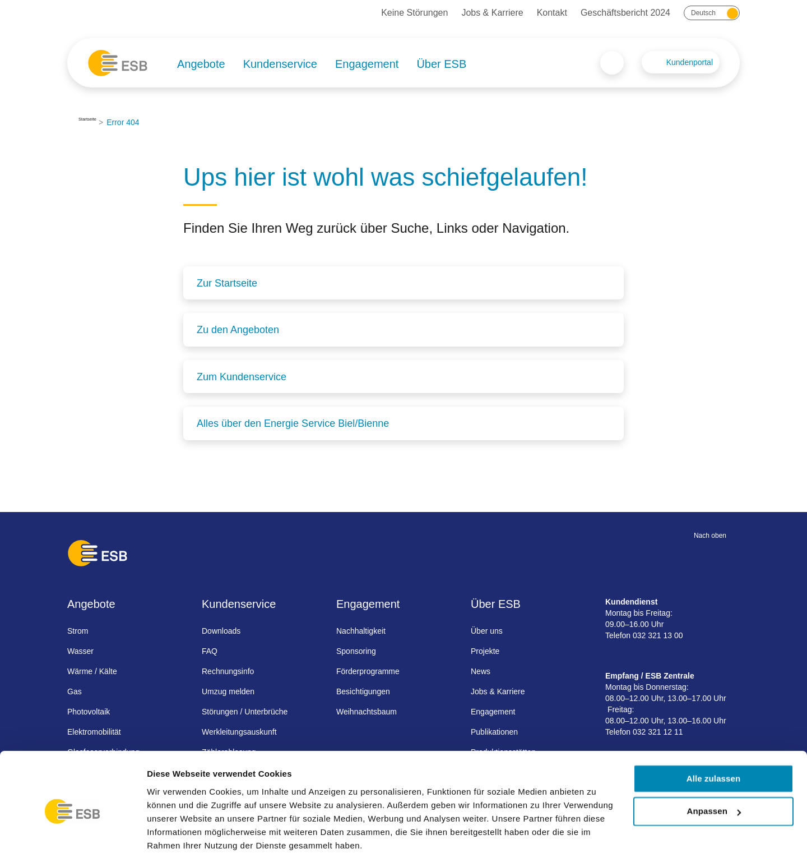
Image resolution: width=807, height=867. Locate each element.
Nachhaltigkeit (361, 629)
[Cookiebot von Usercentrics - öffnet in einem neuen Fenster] (73, 845)
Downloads (221, 629)
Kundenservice (280, 64)
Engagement (366, 64)
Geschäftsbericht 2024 (625, 12)
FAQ (209, 649)
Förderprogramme (368, 670)
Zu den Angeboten (238, 329)
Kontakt (552, 12)
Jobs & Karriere (492, 12)
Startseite (95, 122)
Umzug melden (228, 690)
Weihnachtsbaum (366, 710)
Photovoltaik (88, 710)
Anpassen (714, 780)
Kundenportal (689, 62)
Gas (74, 690)
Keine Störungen (414, 12)
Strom (77, 629)
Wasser (80, 649)
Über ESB (441, 64)
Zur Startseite (227, 283)
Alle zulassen (713, 747)
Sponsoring (356, 649)
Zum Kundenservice (241, 376)
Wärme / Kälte (92, 670)
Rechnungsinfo (228, 670)
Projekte (485, 649)
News (480, 670)
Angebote (201, 64)
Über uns (487, 629)
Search (612, 63)
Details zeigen (175, 845)
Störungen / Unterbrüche (244, 710)
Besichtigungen (363, 690)
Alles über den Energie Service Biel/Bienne (293, 422)
